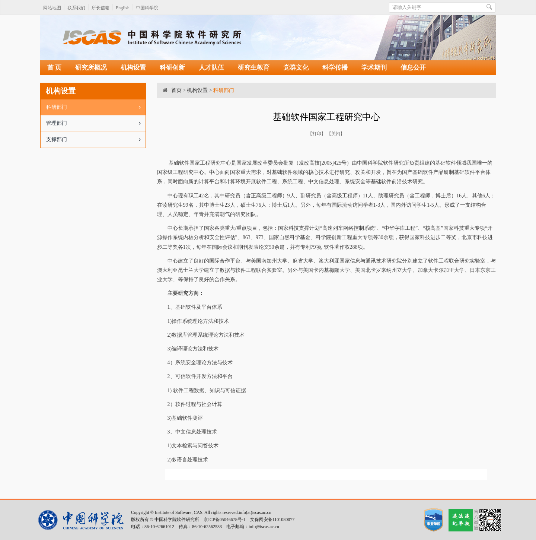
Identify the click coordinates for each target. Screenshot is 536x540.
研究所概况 (91, 67)
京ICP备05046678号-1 (225, 519)
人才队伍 (211, 67)
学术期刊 (374, 67)
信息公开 (413, 67)
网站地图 (52, 7)
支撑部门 (96, 139)
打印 (316, 133)
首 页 (54, 67)
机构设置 (133, 67)
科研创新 (172, 67)
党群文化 (296, 67)
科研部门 (96, 107)
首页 (176, 90)
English (123, 7)
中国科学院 (147, 7)
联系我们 (76, 7)
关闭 (335, 133)
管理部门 (96, 123)
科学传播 (335, 67)
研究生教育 (253, 67)
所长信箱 (100, 7)
